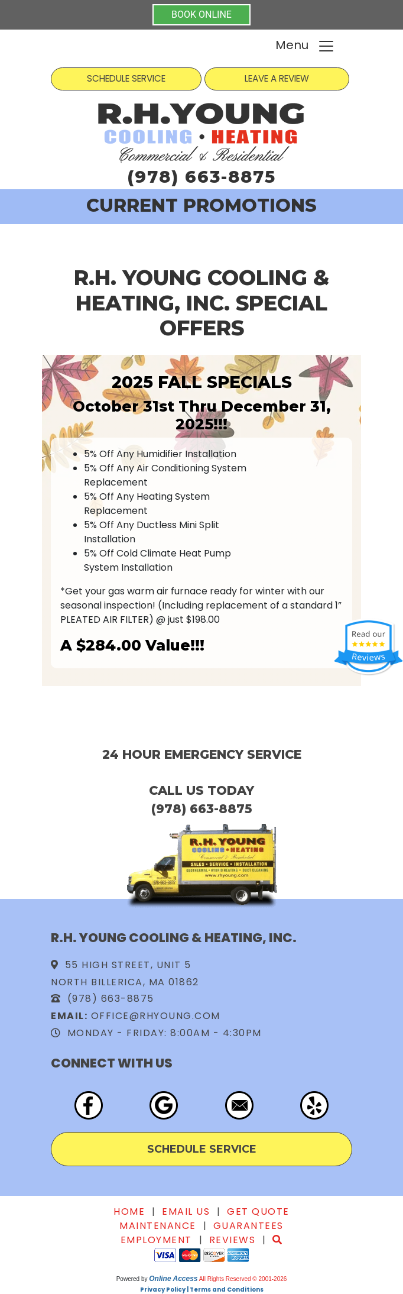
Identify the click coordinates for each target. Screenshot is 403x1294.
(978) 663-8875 (201, 176)
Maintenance (157, 1225)
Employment (156, 1240)
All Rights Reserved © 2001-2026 (243, 1279)
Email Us (186, 1211)
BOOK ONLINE (201, 14)
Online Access (173, 1278)
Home (129, 1211)
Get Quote (258, 1211)
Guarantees (248, 1225)
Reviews (232, 1240)
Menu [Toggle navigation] (305, 46)
